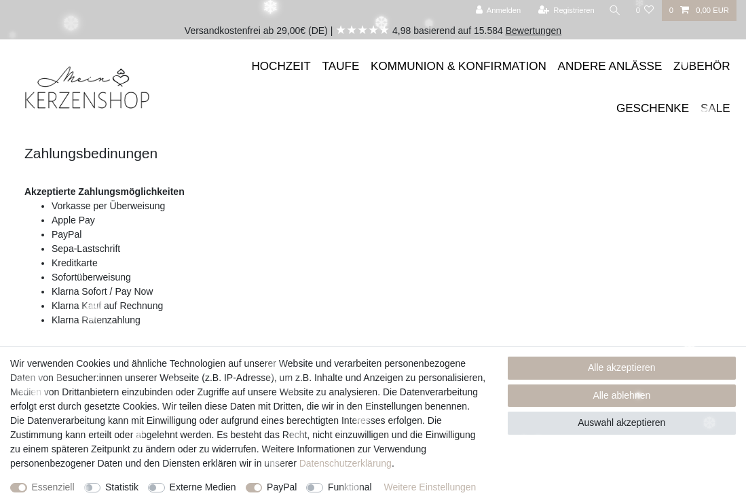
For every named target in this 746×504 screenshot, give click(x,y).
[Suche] (614, 10)
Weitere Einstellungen (430, 487)
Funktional (350, 487)
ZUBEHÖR (701, 66)
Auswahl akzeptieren (621, 422)
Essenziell (53, 487)
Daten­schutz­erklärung (345, 463)
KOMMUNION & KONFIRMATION (458, 66)
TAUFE (341, 66)
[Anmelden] (497, 10)
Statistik (121, 487)
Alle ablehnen (621, 395)
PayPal (282, 487)
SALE (715, 108)
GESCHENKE (652, 108)
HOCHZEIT (281, 66)
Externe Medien (203, 487)
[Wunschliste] (644, 10)
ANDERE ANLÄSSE (610, 66)
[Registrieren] (565, 10)
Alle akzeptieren (622, 367)
